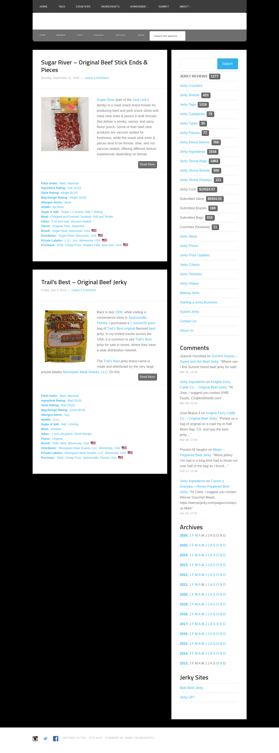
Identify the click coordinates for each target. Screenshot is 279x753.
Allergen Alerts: (52, 203)
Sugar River (106, 101)
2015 (183, 644)
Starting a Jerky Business (199, 303)
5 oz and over (60, 222)
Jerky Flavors (190, 133)
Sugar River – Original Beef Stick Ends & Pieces (94, 66)
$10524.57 (207, 190)
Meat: (45, 217)
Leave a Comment (97, 78)
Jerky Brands (189, 96)
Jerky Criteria (190, 265)
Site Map (96, 738)
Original (57, 227)
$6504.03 (215, 199)
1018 (212, 152)
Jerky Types (189, 124)
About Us (187, 331)
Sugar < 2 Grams (72, 213)
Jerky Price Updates (195, 256)
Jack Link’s (140, 101)
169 (213, 209)
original (129, 329)
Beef (63, 184)
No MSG (58, 208)
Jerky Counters (191, 86)
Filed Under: (49, 184)
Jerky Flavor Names (195, 143)
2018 (183, 615)
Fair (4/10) (74, 189)
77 (205, 133)
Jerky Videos (189, 284)
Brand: (46, 232)
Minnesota (86, 241)
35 (203, 124)
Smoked (85, 217)
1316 (203, 105)
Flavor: (46, 227)
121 (218, 180)
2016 (183, 634)
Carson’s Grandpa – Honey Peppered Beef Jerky (205, 487)
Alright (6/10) (69, 193)
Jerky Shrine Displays (196, 180)
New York (108, 246)
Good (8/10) (77, 411)
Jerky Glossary (191, 275)
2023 (183, 566)
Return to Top (74, 738)
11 (215, 228)
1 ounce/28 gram (142, 324)
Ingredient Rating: (53, 189)
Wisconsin (75, 232)
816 (210, 218)
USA (87, 232)
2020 (183, 595)
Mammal (73, 184)
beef (152, 329)
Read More (147, 165)
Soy (66, 415)
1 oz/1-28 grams (62, 434)
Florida (102, 324)
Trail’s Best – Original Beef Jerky (84, 283)
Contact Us (188, 322)
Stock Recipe (82, 434)
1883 (214, 162)
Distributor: (49, 236)
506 (216, 171)
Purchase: (48, 246)
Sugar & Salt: (50, 213)
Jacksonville (138, 318)
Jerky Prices (189, 246)
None (67, 203)
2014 (183, 654)
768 (216, 143)
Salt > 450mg (93, 213)
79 (210, 115)
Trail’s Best (115, 329)
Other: (45, 222)
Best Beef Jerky (191, 688)
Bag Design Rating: (54, 198)
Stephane (78, 227)
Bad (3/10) (74, 401)
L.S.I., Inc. (71, 241)
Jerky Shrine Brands (195, 171)
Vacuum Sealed (81, 222)
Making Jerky (190, 294)
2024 (183, 556)
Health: (46, 208)
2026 (183, 536)
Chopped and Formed (64, 217)
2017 (183, 625)
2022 (183, 575)
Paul (67, 227)
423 (206, 96)
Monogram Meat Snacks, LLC (85, 373)
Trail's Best (59, 444)
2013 (183, 664)
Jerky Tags (188, 105)
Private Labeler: (52, 241)
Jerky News (188, 237)
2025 (60, 246)
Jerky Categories (192, 115)
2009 (119, 313)
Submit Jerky (189, 312)
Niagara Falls (91, 246)
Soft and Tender (103, 217)
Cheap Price (73, 246)
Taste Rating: (50, 193)
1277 (214, 77)
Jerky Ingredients (140, 21)
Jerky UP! (187, 698)
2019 (183, 605)
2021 (183, 585)
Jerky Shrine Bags (193, 162)
